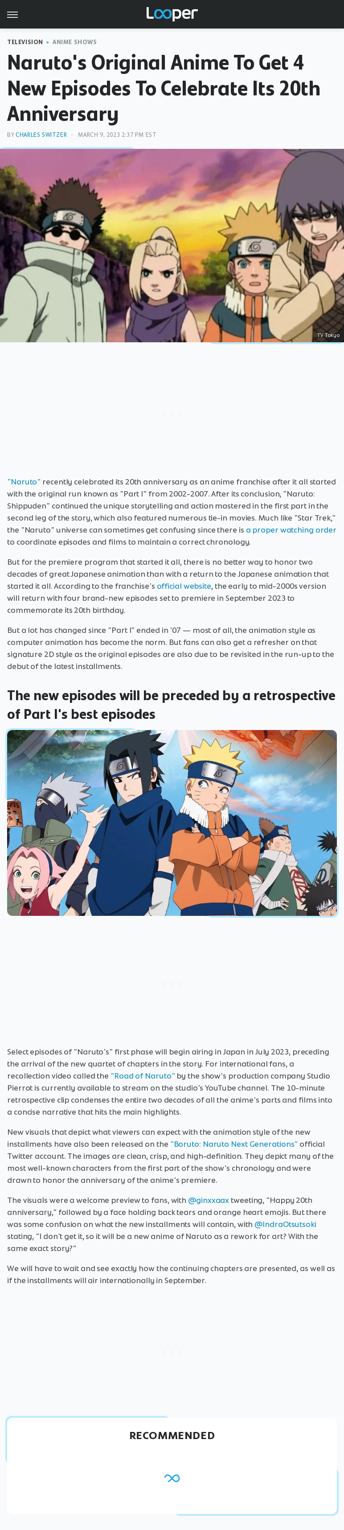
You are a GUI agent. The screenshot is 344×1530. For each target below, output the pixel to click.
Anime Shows (75, 42)
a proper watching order (291, 530)
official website (184, 586)
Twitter (324, 908)
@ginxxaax (208, 1200)
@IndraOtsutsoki (285, 1224)
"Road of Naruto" (143, 1076)
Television (25, 42)
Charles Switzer (41, 135)
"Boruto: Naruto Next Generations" (234, 1144)
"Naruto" (24, 481)
